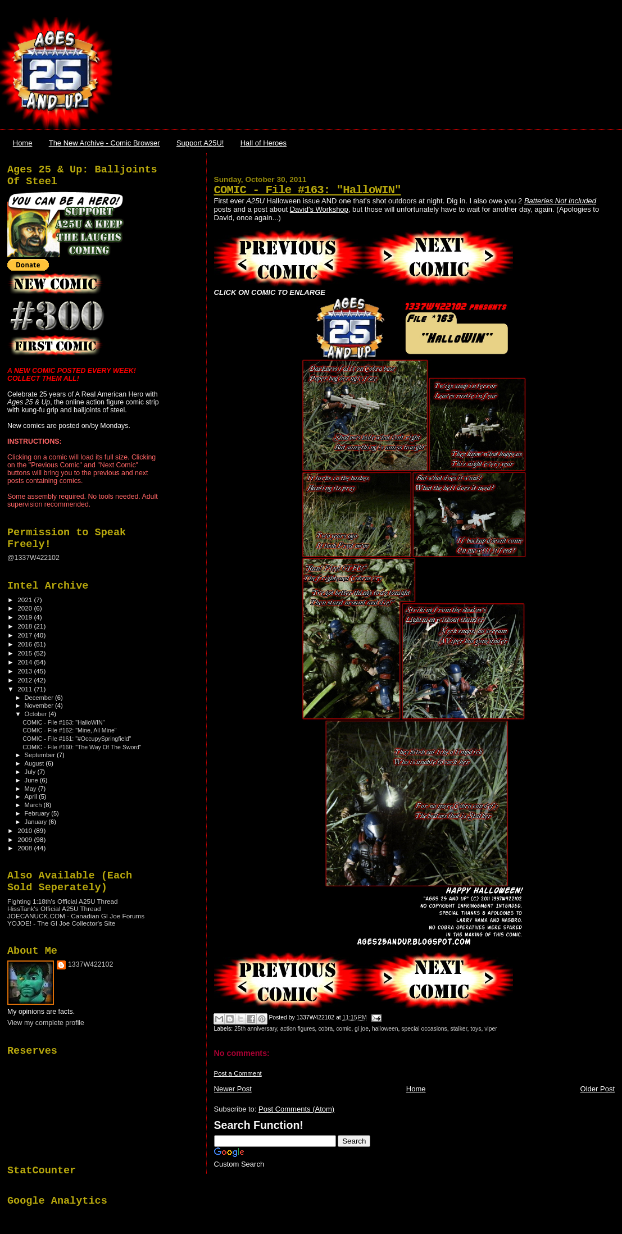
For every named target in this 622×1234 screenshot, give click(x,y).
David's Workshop (319, 209)
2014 (25, 662)
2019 (25, 617)
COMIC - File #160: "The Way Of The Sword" (82, 747)
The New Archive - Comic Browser (104, 143)
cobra (325, 1029)
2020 (25, 608)
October (37, 714)
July (31, 771)
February (38, 813)
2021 (25, 599)
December (40, 697)
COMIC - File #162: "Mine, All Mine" (69, 730)
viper (490, 1029)
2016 (25, 644)
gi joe (362, 1029)
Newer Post (233, 1089)
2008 (25, 847)
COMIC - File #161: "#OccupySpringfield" (76, 738)
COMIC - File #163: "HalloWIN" (307, 190)
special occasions (424, 1029)
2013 (25, 671)
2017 (25, 635)
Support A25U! (200, 143)
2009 (25, 839)
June (32, 780)
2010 (25, 830)
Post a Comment (238, 1073)
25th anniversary (255, 1029)
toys (475, 1029)
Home (23, 143)
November (40, 705)
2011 (25, 689)
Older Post (597, 1089)
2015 (25, 653)
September (41, 755)
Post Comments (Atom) (296, 1109)
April (32, 796)
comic (343, 1029)
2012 (25, 680)
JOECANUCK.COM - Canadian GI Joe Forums (75, 915)
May (31, 788)
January (37, 821)
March (34, 805)
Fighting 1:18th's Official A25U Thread (62, 901)
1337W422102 (90, 964)
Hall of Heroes (263, 143)
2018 (25, 626)
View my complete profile (45, 1023)
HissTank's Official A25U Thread (54, 908)
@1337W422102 (33, 558)
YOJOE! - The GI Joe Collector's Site (61, 923)
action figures (297, 1029)
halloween (385, 1029)
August (35, 763)
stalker (459, 1029)
